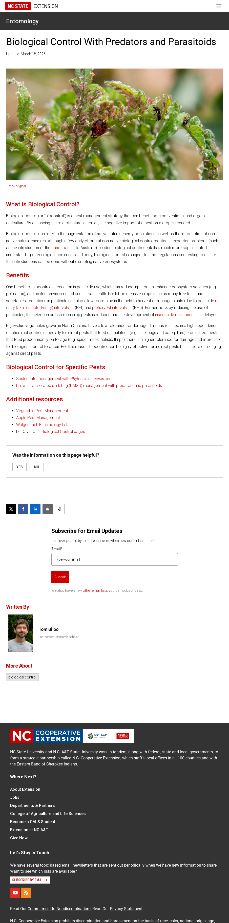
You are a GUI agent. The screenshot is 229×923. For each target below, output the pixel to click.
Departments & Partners (32, 805)
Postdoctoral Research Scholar (58, 637)
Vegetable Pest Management (42, 410)
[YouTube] (15, 893)
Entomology (22, 21)
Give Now (19, 838)
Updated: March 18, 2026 (26, 54)
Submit (60, 577)
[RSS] (26, 893)
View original (17, 186)
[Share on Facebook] (23, 509)
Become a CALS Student (32, 821)
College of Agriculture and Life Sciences (48, 813)
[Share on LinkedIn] (35, 509)
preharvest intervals (109, 307)
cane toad (60, 247)
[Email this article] (48, 509)
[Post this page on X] (11, 509)
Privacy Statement (126, 908)
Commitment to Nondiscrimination (58, 908)
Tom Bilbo (48, 629)
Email (57, 549)
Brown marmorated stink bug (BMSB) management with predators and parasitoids (89, 385)
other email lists (95, 590)
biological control (22, 677)
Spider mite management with (63, 378)
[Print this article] (60, 509)
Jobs (14, 797)
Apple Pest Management (38, 417)
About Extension (25, 789)
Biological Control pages (63, 431)
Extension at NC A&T (29, 829)
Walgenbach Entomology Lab (42, 424)
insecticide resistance (174, 314)
